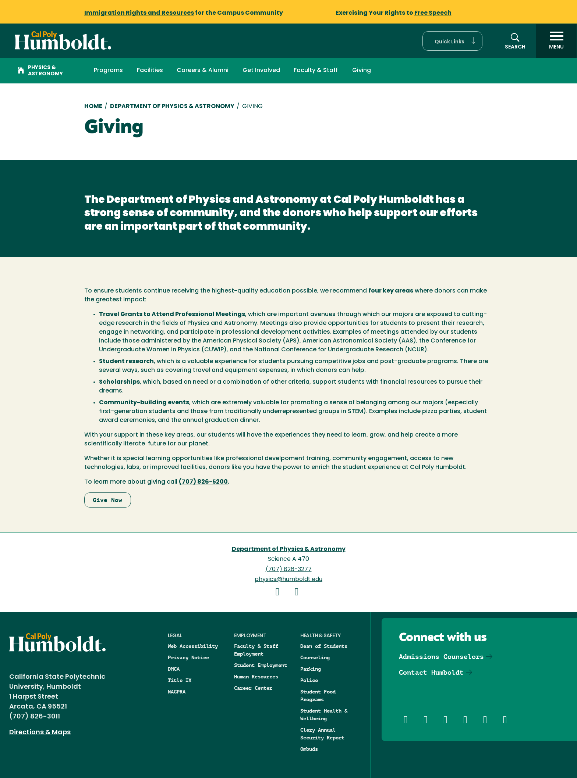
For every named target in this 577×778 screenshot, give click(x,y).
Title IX (179, 680)
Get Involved (261, 71)
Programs (108, 71)
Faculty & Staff (316, 71)
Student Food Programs (318, 695)
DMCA (174, 669)
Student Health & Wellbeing (323, 714)
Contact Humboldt (431, 672)
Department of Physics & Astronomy (172, 107)
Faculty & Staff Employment (256, 650)
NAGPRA (176, 692)
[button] (452, 41)
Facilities (150, 71)
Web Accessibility (193, 646)
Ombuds (309, 749)
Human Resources (256, 677)
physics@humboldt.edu (288, 579)
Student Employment (260, 665)
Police (309, 680)
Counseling (315, 657)
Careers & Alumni (203, 71)
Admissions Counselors (441, 656)
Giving (361, 71)
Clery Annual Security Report (322, 734)
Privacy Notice (188, 657)
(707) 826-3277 (289, 570)
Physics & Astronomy (40, 71)
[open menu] (556, 41)
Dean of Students (323, 646)
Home (93, 107)
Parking (310, 669)
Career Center (253, 688)
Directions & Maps (40, 732)
